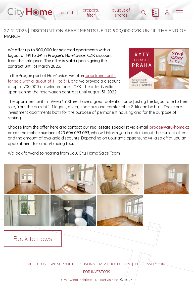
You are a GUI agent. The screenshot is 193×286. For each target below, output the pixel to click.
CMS (64, 279)
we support (62, 264)
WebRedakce (80, 279)
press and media (150, 264)
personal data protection (104, 264)
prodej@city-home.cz (169, 127)
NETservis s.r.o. (107, 279)
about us (37, 264)
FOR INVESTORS (96, 272)
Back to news (32, 238)
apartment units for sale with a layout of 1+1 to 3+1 (62, 78)
